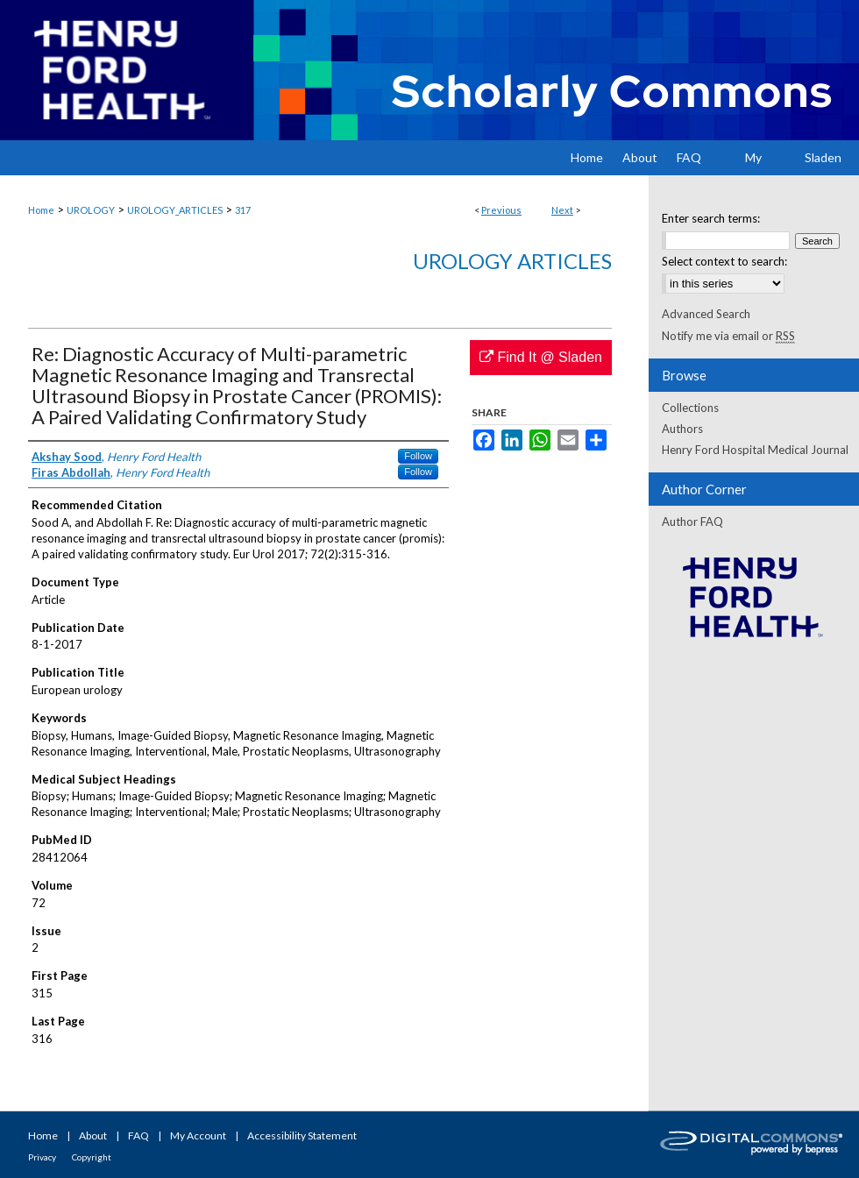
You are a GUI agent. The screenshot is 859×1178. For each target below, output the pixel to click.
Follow (418, 456)
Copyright (91, 1157)
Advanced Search (706, 314)
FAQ (138, 1135)
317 (243, 210)
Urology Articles (512, 260)
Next (562, 210)
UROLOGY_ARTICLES (175, 210)
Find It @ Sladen (540, 357)
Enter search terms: (711, 218)
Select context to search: (724, 261)
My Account (198, 1135)
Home (41, 210)
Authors (682, 429)
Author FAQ (692, 521)
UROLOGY (91, 210)
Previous (501, 210)
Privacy (42, 1157)
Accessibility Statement (302, 1135)
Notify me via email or (728, 336)
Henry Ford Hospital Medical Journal (755, 450)
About (93, 1135)
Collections (690, 408)
